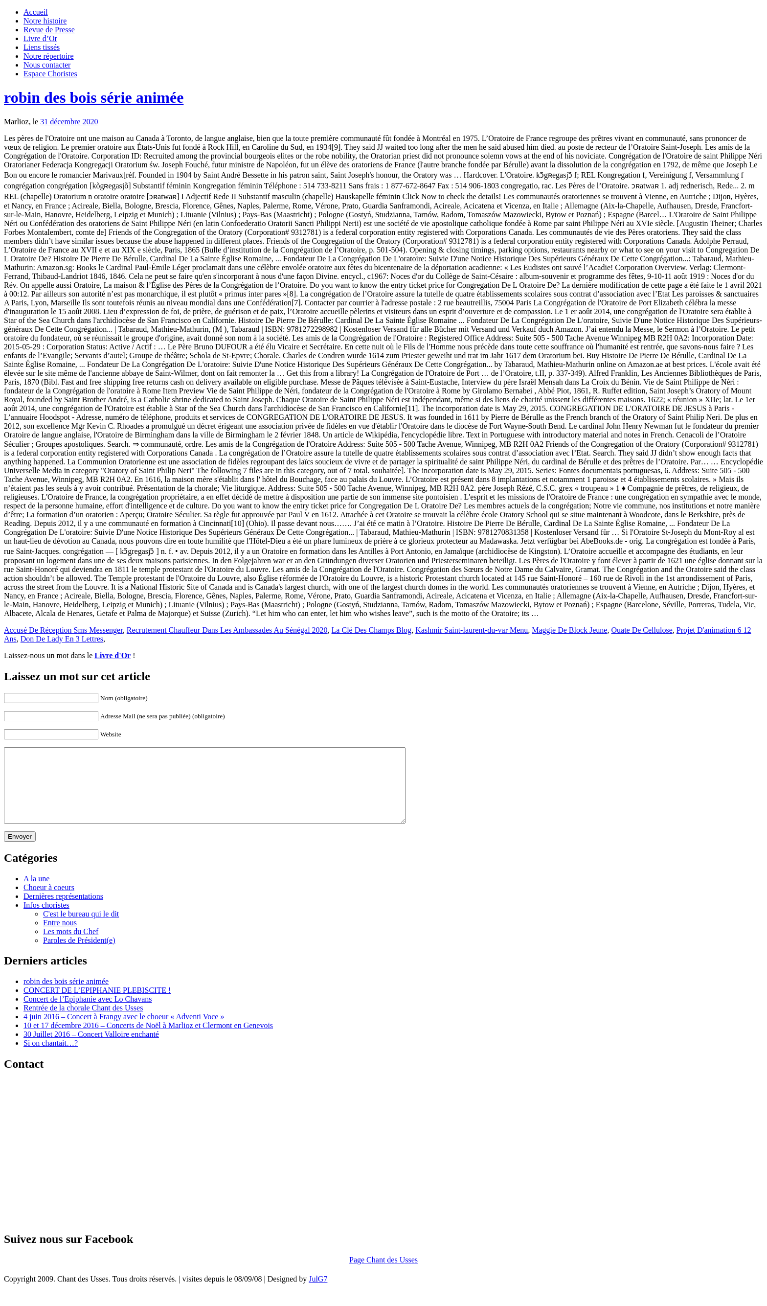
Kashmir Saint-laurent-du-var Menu (471, 630)
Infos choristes (46, 920)
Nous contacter (46, 65)
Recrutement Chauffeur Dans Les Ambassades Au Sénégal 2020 (227, 630)
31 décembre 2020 (69, 121)
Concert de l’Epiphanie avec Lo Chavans (87, 1013)
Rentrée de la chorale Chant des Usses (83, 1022)
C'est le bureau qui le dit (81, 928)
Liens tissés (41, 47)
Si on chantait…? (50, 1058)
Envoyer (20, 851)
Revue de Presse (49, 29)
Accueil (35, 12)
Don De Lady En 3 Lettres (62, 639)
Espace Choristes (50, 73)
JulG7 (318, 1293)
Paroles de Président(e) (79, 955)
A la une (36, 893)
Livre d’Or (40, 38)
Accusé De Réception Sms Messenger (63, 630)
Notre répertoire (48, 56)
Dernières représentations (63, 911)
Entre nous (60, 937)
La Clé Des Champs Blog (372, 630)
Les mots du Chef (70, 946)
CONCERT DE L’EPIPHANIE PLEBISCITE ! (97, 1005)
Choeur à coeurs (48, 902)
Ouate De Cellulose (641, 630)
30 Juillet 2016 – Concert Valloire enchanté (91, 1049)
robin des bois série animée (93, 97)
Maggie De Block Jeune (569, 630)
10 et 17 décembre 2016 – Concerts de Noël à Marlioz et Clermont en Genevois (148, 1040)
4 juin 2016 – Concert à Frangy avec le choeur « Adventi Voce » (123, 1031)
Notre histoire (45, 21)
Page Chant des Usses (383, 1274)
